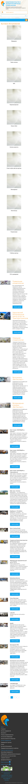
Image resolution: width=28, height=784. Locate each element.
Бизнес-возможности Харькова (8, 738)
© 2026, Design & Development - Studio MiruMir (14, 782)
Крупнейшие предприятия (7, 752)
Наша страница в (6, 762)
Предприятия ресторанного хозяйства (9, 748)
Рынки (2, 744)
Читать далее (17, 307)
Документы (3, 732)
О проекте (3, 729)
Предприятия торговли (6, 742)
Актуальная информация (6, 736)
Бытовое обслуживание (6, 746)
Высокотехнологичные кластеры (8, 755)
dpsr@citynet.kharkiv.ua (6, 759)
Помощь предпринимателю (7, 734)
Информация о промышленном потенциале (10, 754)
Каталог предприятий (6, 730)
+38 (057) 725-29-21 (5, 757)
